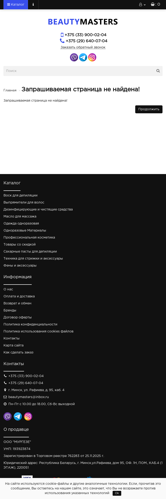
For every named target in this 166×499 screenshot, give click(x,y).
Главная (10, 90)
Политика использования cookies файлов (38, 331)
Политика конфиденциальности (30, 324)
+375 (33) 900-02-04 (85, 35)
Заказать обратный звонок (83, 47)
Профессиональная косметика (29, 237)
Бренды (9, 310)
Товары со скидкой (19, 244)
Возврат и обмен (17, 303)
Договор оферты (17, 317)
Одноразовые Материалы (24, 230)
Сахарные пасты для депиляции (30, 251)
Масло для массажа (19, 216)
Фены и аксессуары (20, 265)
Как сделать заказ (18, 352)
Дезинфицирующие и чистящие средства (38, 209)
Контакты (11, 338)
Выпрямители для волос (23, 202)
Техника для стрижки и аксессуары (33, 258)
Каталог (15, 4)
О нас (8, 289)
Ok (117, 493)
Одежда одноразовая (21, 223)
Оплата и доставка (19, 296)
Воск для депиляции (20, 195)
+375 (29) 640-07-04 (86, 41)
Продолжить (148, 109)
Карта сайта (13, 345)
